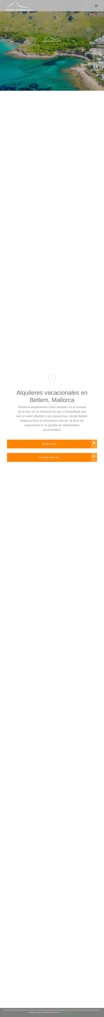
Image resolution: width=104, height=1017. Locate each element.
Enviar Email (69, 444)
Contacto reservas (68, 457)
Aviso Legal (71, 1012)
